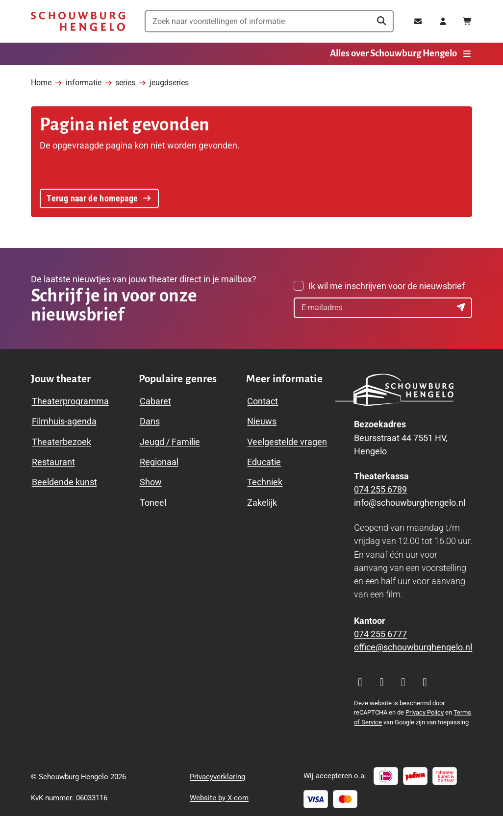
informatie (83, 79)
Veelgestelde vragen (287, 440)
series (125, 79)
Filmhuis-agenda (64, 419)
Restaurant (53, 460)
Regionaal (159, 460)
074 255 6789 (380, 487)
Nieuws (262, 419)
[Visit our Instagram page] (360, 681)
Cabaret (155, 399)
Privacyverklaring (217, 774)
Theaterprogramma (70, 399)
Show (151, 480)
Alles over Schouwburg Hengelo (401, 53)
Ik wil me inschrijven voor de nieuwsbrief (386, 284)
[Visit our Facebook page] (381, 681)
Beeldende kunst (64, 480)
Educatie (264, 460)
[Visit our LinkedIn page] (424, 681)
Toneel (153, 500)
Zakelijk (262, 500)
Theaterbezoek (61, 440)
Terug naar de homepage (99, 195)
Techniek (264, 480)
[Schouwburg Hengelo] (78, 21)
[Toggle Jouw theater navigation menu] (61, 377)
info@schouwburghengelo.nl (409, 500)
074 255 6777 (380, 632)
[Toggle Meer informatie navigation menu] (284, 377)
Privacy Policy (424, 710)
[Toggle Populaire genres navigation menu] (178, 377)
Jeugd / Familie (170, 440)
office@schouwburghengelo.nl (413, 645)
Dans (150, 419)
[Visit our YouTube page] (403, 681)
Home (41, 79)
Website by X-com (219, 795)
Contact (262, 399)
